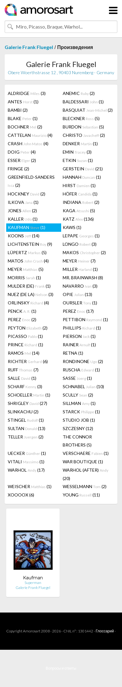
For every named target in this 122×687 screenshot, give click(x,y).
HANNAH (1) (82, 177)
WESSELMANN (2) (84, 486)
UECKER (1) (27, 453)
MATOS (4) (28, 260)
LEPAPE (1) (81, 235)
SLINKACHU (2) (23, 411)
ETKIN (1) (78, 160)
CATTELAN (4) (30, 135)
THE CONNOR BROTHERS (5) (77, 440)
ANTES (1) (23, 101)
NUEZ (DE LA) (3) (30, 294)
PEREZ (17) (78, 311)
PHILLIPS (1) (82, 327)
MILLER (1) (80, 269)
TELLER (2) (25, 436)
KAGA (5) (79, 210)
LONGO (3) (80, 244)
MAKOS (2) (84, 252)
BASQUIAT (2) (88, 110)
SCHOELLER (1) (29, 394)
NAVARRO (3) (80, 286)
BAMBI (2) (18, 110)
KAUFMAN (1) (26, 227)
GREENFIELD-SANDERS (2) (31, 181)
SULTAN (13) (26, 428)
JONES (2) (22, 210)
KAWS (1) (72, 227)
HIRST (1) (79, 185)
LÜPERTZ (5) (27, 252)
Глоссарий (105, 631)
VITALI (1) (26, 461)
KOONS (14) (23, 235)
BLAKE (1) (23, 118)
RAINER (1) (79, 344)
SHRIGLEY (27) (27, 403)
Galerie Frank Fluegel (29, 47)
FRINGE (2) (18, 168)
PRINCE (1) (25, 344)
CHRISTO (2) (84, 135)
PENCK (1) (22, 311)
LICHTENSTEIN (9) (30, 244)
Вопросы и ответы (61, 668)
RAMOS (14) (23, 353)
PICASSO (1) (25, 336)
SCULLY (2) (78, 394)
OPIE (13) (77, 294)
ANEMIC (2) (79, 93)
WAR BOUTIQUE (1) (83, 461)
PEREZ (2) (22, 319)
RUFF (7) (23, 369)
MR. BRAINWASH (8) (83, 277)
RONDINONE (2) (83, 361)
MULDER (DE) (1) (29, 286)
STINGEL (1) (26, 420)
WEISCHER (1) (30, 486)
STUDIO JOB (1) (79, 420)
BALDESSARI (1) (83, 101)
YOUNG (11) (81, 494)
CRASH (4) (28, 143)
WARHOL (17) (26, 470)
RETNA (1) (73, 353)
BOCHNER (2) (25, 126)
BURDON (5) (83, 126)
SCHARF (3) (25, 386)
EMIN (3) (77, 152)
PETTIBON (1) (85, 319)
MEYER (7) (79, 260)
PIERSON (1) (79, 336)
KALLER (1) (23, 219)
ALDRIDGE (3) (27, 93)
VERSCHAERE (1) (86, 453)
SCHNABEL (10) (83, 386)
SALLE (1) (22, 378)
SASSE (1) (77, 378)
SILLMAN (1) (79, 403)
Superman (33, 582)
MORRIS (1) (24, 277)
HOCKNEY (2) (26, 193)
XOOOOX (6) (21, 494)
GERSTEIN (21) (83, 168)
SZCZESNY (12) (78, 428)
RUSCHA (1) (81, 369)
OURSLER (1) (80, 302)
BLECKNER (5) (81, 118)
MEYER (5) (25, 269)
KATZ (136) (78, 219)
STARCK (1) (81, 411)
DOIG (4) (22, 152)
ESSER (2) (22, 160)
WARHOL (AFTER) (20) (85, 474)
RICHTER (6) (28, 361)
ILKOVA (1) (23, 202)
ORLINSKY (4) (28, 302)
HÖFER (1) (80, 193)
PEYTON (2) (27, 327)
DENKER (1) (80, 143)
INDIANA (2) (81, 202)
